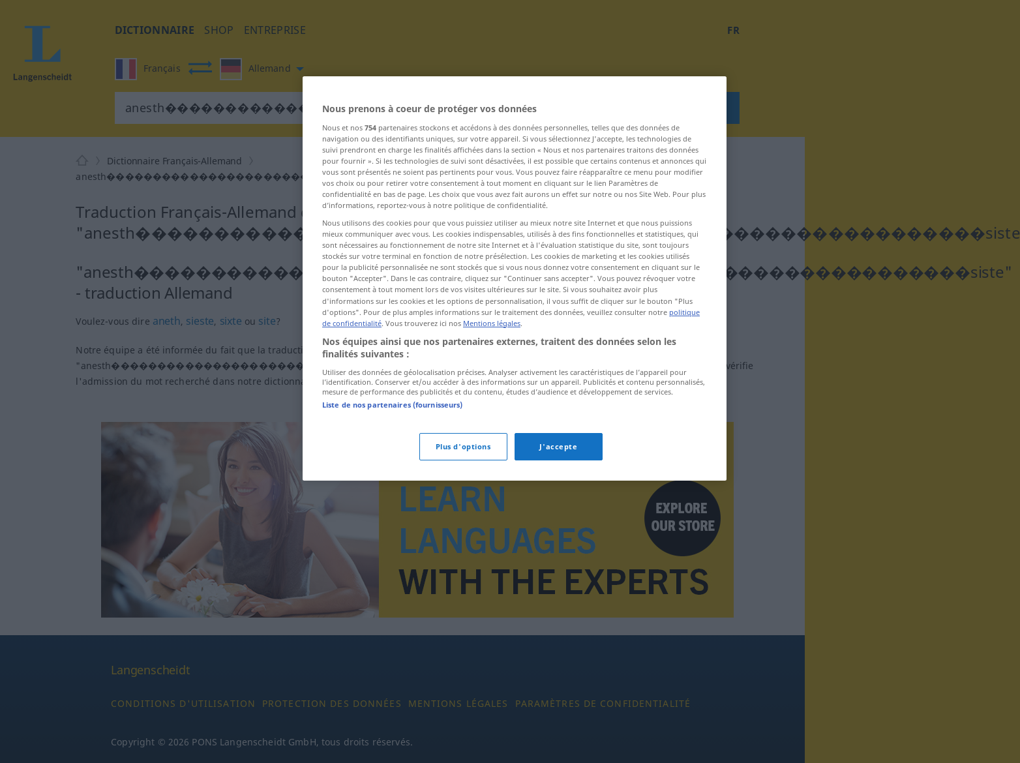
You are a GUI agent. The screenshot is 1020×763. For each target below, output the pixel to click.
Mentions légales (491, 323)
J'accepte (558, 446)
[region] (515, 278)
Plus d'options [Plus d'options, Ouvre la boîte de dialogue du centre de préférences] (463, 446)
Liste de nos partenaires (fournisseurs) (392, 405)
